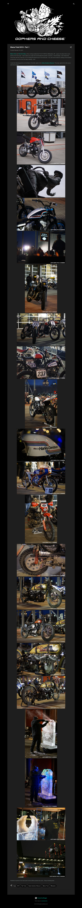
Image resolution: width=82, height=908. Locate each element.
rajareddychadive (44, 900)
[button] (71, 47)
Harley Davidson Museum (34, 886)
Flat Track (23, 886)
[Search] (74, 4)
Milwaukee (53, 886)
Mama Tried (13, 54)
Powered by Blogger (41, 898)
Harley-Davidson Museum (48, 63)
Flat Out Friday (22, 54)
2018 (18, 886)
